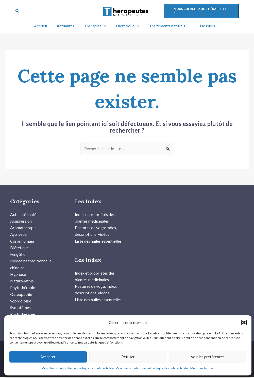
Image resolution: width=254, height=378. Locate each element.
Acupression (21, 221)
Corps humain (22, 241)
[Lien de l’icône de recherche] (17, 11)
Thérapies (96, 26)
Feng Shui (18, 254)
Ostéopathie (21, 294)
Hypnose (18, 274)
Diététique (127, 26)
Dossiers (206, 26)
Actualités (68, 25)
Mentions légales (202, 368)
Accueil (44, 25)
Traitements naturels (167, 26)
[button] (243, 322)
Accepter (48, 356)
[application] (104, 26)
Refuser (128, 356)
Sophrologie (20, 301)
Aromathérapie (23, 227)
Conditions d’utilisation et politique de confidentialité (78, 368)
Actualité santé (23, 214)
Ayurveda (18, 234)
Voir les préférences (208, 356)
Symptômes (20, 307)
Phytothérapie (22, 287)
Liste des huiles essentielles (98, 241)
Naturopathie (22, 281)
